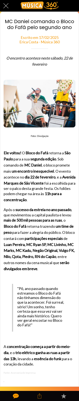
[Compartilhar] (39, 396)
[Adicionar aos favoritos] (64, 396)
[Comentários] (15, 396)
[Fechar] (5, 5)
